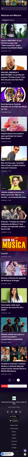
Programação (14, 428)
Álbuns (14, 431)
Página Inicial (14, 425)
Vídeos (14, 435)
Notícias (14, 444)
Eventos (14, 438)
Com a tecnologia (14, 454)
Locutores (14, 441)
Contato (14, 447)
